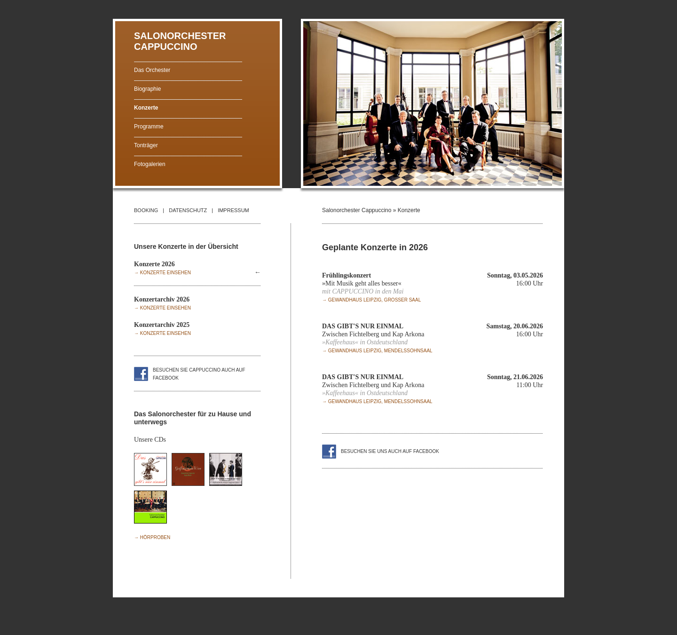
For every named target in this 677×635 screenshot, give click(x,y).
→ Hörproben (152, 537)
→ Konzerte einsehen (162, 272)
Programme (149, 126)
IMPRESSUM (233, 210)
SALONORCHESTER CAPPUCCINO (180, 41)
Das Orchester (152, 70)
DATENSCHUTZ (188, 210)
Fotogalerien (149, 164)
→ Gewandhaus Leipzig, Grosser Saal (371, 299)
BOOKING (146, 210)
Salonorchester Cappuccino (356, 210)
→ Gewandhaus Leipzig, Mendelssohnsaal (377, 350)
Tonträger (146, 145)
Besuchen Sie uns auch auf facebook (390, 451)
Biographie (147, 89)
